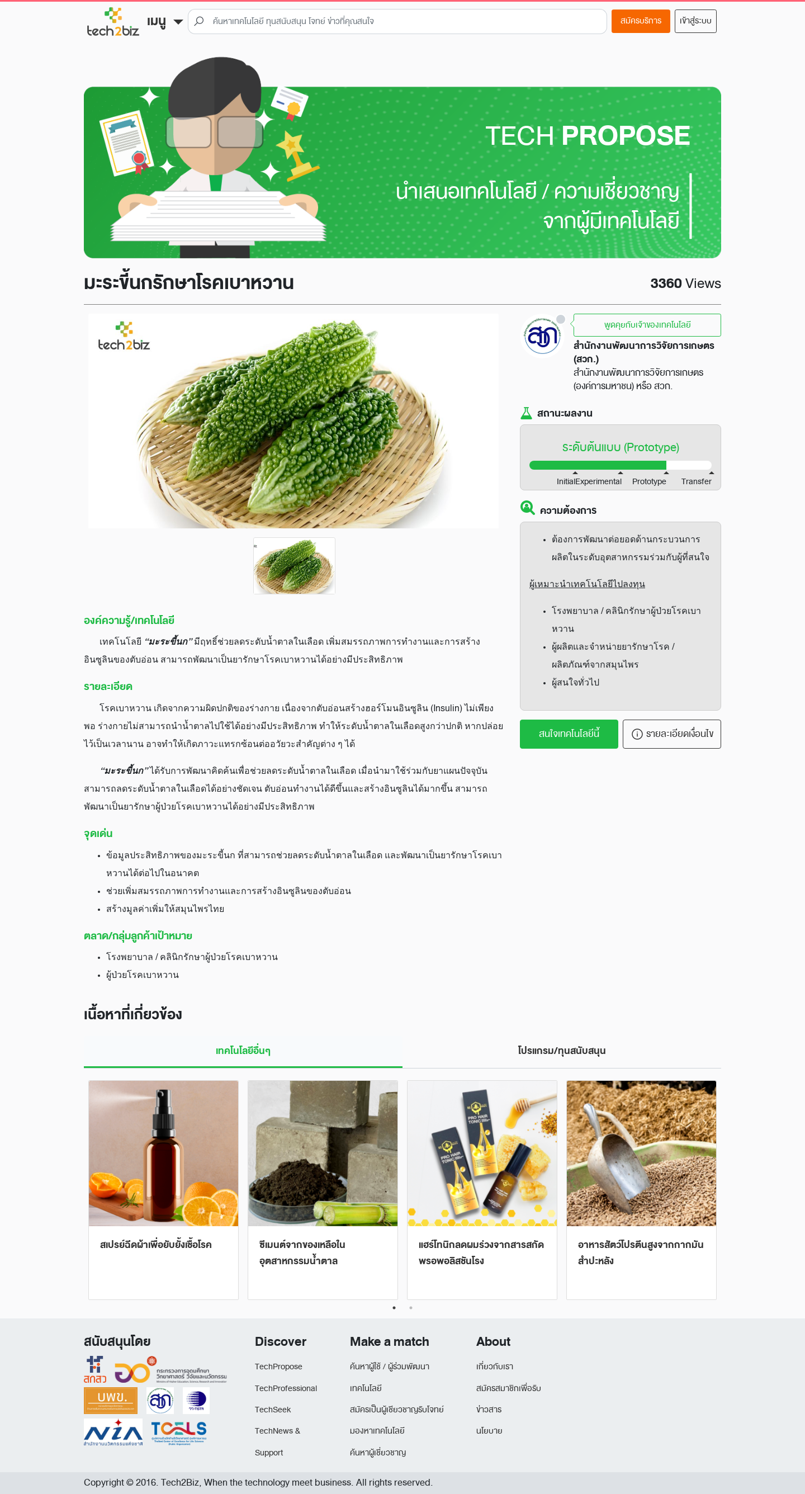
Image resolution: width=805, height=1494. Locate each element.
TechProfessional (286, 1389)
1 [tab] (394, 1307)
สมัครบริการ (641, 21)
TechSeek (273, 1410)
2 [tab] (410, 1307)
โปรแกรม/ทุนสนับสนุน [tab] (562, 1051)
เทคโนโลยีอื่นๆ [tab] (243, 1051)
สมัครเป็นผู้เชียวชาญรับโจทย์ (397, 1410)
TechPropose (278, 1367)
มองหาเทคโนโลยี (377, 1431)
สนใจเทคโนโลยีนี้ (569, 734)
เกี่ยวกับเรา (494, 1367)
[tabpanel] (163, 1191)
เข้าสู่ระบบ (696, 21)
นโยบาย (489, 1431)
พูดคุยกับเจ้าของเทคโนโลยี (647, 325)
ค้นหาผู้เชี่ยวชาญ (378, 1453)
